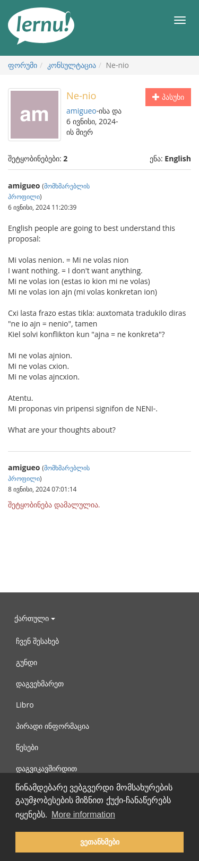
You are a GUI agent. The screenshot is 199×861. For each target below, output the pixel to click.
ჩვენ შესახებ (37, 641)
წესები (27, 747)
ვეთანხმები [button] (99, 842)
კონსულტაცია (71, 65)
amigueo (81, 111)
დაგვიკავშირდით (46, 768)
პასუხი (168, 97)
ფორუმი (22, 65)
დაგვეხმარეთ (40, 683)
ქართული (34, 618)
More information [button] (83, 814)
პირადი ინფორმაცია (52, 726)
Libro (25, 705)
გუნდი (26, 662)
